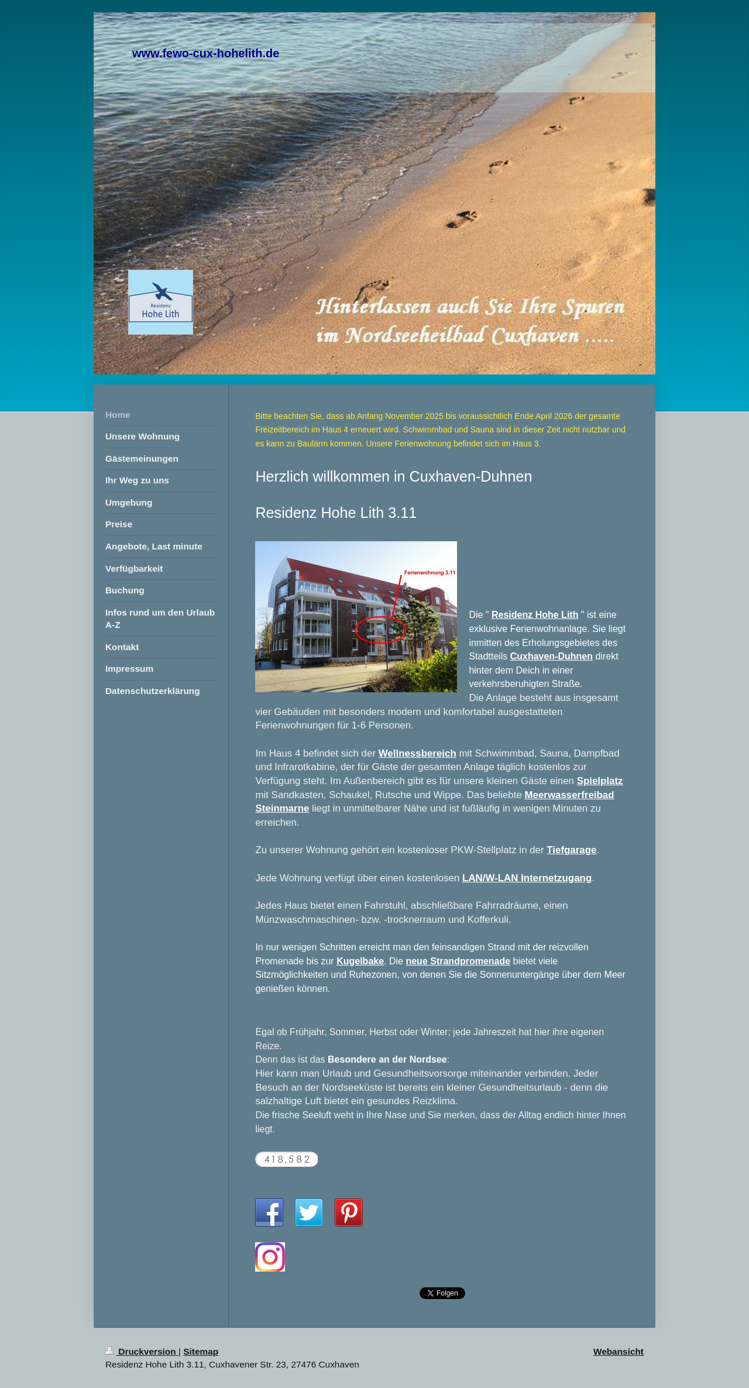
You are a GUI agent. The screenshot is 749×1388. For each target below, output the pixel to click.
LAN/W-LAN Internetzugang (527, 878)
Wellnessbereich (417, 753)
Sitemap (200, 1351)
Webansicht (618, 1351)
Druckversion (141, 1351)
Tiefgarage (571, 850)
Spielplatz (600, 780)
